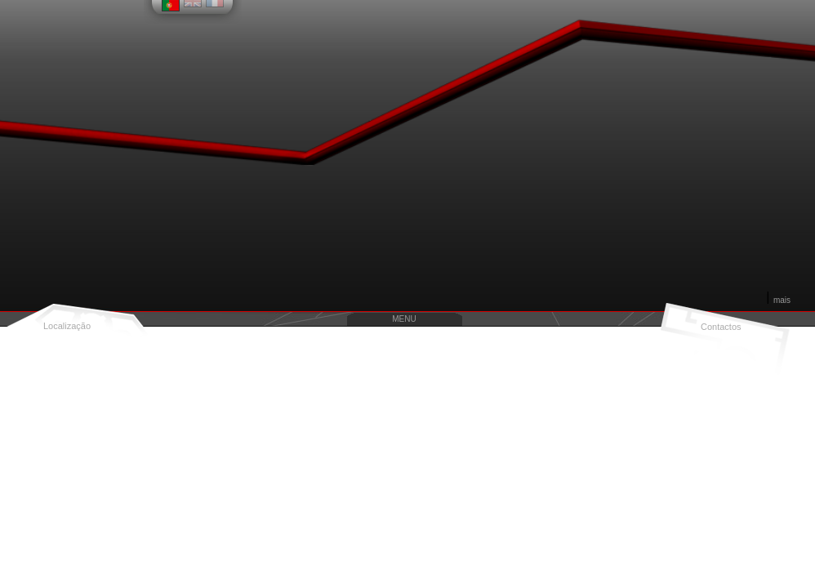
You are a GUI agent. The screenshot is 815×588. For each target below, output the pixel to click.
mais (782, 300)
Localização (67, 326)
